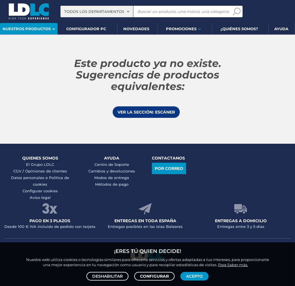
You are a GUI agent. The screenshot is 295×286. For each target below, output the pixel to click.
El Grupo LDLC (40, 164)
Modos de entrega (111, 177)
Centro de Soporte (111, 164)
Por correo (169, 168)
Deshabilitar (107, 276)
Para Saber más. (233, 264)
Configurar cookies (40, 191)
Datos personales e (30, 177)
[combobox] (96, 11)
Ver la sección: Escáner (146, 112)
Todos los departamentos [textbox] (94, 11)
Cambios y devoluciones (111, 171)
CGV (17, 171)
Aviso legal (40, 197)
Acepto (194, 276)
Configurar (154, 276)
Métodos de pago (111, 184)
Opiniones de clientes (46, 171)
